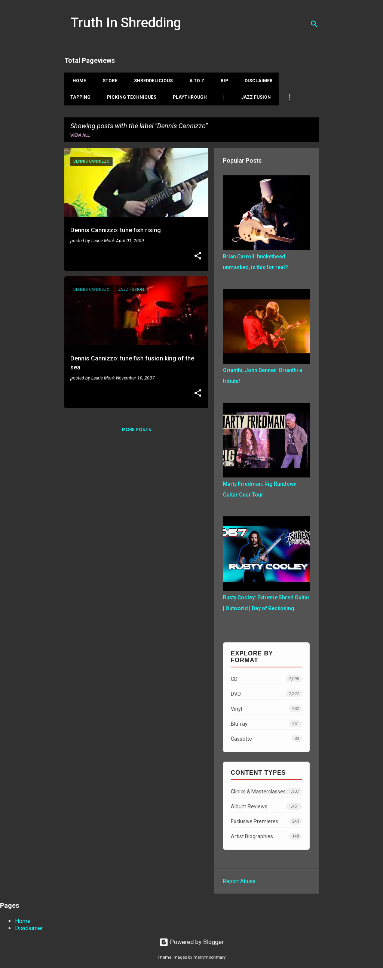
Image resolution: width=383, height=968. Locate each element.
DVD (266, 693)
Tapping (80, 97)
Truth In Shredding (125, 23)
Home (77, 80)
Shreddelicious (151, 80)
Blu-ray (266, 723)
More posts (136, 429)
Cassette (266, 738)
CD (266, 678)
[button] (197, 256)
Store (107, 80)
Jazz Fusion (256, 97)
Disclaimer (256, 80)
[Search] (314, 24)
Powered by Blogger (191, 942)
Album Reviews (266, 806)
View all (80, 135)
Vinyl (266, 708)
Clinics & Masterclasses (266, 791)
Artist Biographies (266, 836)
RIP (222, 80)
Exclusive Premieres (266, 821)
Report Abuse (239, 881)
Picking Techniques (131, 97)
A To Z (194, 80)
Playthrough (190, 97)
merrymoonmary (209, 957)
